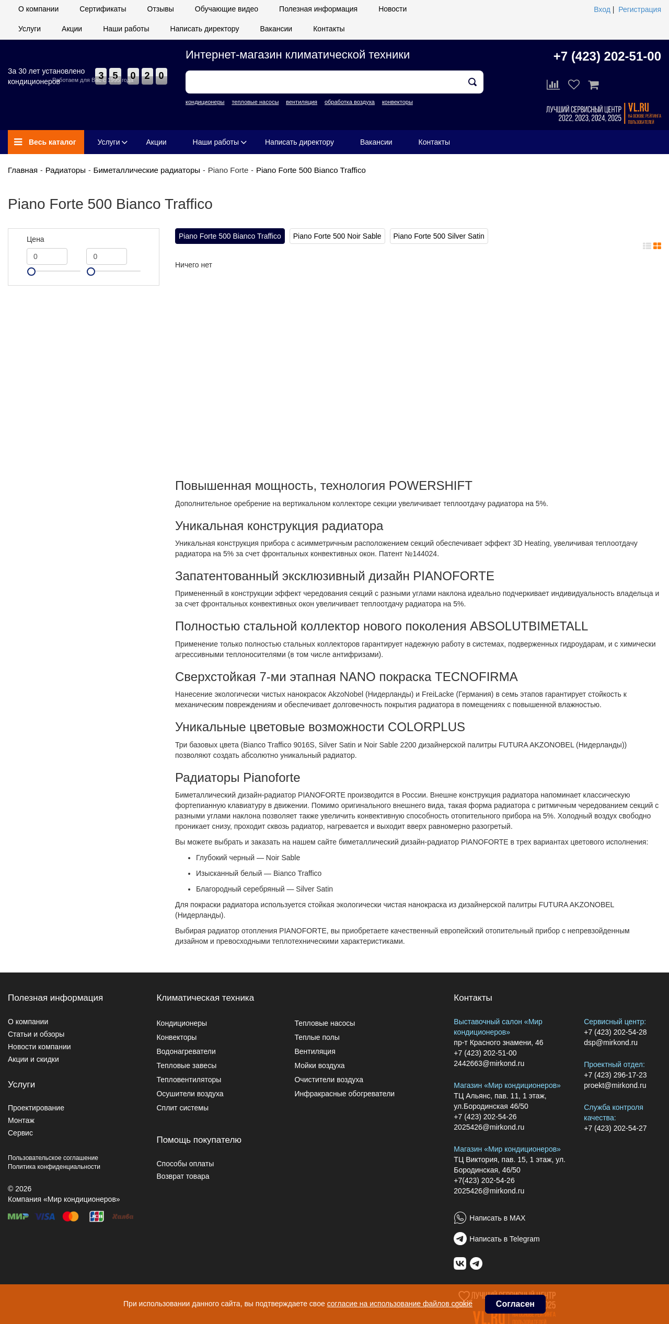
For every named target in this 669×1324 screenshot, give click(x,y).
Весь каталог (45, 142)
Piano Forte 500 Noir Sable (337, 236)
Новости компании (39, 1046)
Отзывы (160, 9)
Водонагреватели (185, 1051)
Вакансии (276, 29)
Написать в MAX (497, 1218)
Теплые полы (316, 1037)
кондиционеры (205, 102)
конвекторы (397, 102)
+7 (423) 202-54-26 (485, 1116)
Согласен (515, 1303)
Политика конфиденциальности (54, 1166)
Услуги (29, 29)
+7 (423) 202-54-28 (615, 1032)
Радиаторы (65, 170)
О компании (38, 9)
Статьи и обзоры (36, 1034)
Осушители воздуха (189, 1093)
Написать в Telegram (504, 1239)
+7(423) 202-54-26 (484, 1180)
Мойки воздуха (319, 1065)
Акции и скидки (33, 1059)
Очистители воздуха (328, 1079)
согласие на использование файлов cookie (399, 1303)
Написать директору (204, 29)
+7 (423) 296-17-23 (615, 1075)
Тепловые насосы (324, 1023)
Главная (23, 170)
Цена (35, 239)
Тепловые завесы (186, 1065)
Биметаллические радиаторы (147, 170)
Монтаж (21, 1120)
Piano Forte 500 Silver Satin (439, 236)
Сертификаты (102, 9)
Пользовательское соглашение (53, 1158)
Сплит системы (182, 1108)
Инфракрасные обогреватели (344, 1093)
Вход (602, 9)
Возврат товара (182, 1176)
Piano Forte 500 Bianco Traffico (311, 170)
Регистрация (639, 9)
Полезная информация (318, 9)
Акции (72, 29)
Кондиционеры (181, 1023)
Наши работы (126, 29)
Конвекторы (176, 1037)
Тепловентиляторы (188, 1079)
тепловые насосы (255, 102)
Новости (392, 9)
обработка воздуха (350, 102)
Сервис (20, 1133)
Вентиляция (314, 1051)
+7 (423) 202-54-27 (615, 1128)
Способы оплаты (185, 1163)
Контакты (328, 29)
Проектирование (36, 1108)
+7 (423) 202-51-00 (607, 56)
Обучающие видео (226, 9)
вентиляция (301, 102)
